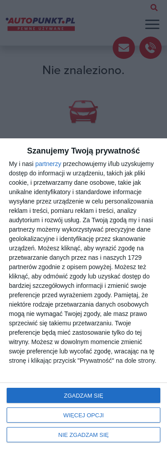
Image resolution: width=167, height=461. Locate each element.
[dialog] (83, 299)
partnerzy (48, 164)
